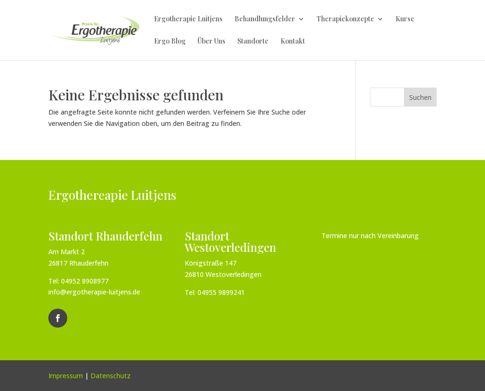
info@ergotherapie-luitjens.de (94, 291)
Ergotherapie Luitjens (188, 19)
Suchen (420, 97)
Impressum (65, 375)
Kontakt (292, 41)
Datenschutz (110, 375)
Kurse (404, 19)
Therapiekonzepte (345, 19)
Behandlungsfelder (264, 19)
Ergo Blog (170, 41)
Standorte (253, 41)
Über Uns (211, 41)
